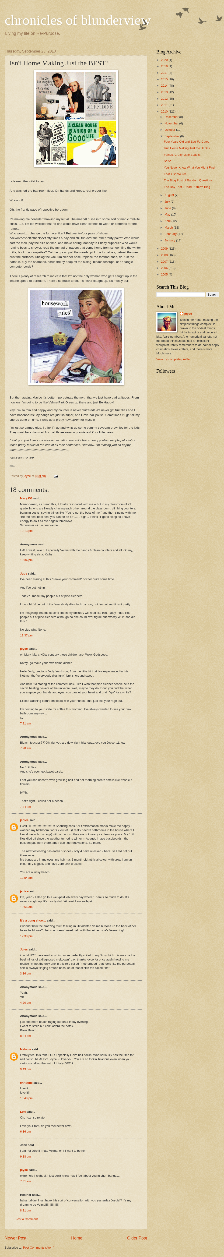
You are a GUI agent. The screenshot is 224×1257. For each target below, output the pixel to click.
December (171, 117)
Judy (23, 573)
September (172, 136)
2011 (164, 105)
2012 (164, 98)
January (170, 240)
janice (24, 820)
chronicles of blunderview (78, 20)
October (170, 129)
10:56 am (26, 907)
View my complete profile (173, 359)
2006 (164, 268)
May (167, 214)
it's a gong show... (33, 920)
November (171, 123)
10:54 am (26, 877)
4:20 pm (25, 1002)
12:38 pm (26, 936)
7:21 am (25, 723)
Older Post (137, 1238)
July (167, 201)
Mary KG (26, 498)
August (169, 195)
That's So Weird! (175, 174)
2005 (164, 274)
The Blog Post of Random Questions (188, 180)
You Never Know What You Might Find (189, 167)
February (170, 234)
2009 (164, 248)
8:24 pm (25, 1036)
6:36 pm (25, 1131)
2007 (164, 261)
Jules (24, 949)
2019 (164, 66)
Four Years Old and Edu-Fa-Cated (186, 141)
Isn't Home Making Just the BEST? (187, 148)
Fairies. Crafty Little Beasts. (182, 154)
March (169, 227)
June (168, 208)
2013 (164, 92)
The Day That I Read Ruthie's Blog (187, 187)
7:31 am (25, 1181)
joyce (24, 648)
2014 (164, 85)
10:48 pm (26, 1098)
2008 (164, 255)
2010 (164, 111)
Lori (23, 1111)
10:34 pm (26, 560)
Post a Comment (26, 1219)
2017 (164, 72)
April (167, 221)
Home (76, 1238)
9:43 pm (25, 1069)
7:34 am (25, 807)
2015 (164, 79)
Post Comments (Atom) (38, 1247)
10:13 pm (26, 531)
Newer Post (15, 1238)
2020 (164, 60)
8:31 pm (25, 1210)
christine (26, 1082)
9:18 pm (25, 1156)
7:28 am (25, 748)
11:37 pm (26, 635)
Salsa (167, 161)
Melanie (25, 1049)
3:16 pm (25, 973)
